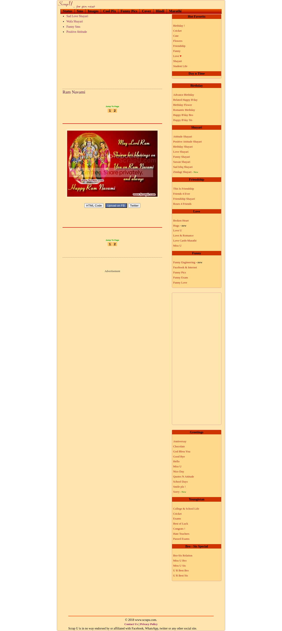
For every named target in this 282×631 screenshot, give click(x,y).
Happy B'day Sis (182, 120)
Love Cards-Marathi (185, 240)
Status (67, 11)
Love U (177, 230)
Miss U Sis (179, 565)
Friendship (179, 46)
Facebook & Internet (185, 267)
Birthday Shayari (183, 146)
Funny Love (180, 282)
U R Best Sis (180, 575)
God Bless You (181, 451)
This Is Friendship (183, 188)
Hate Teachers (181, 533)
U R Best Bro (181, 570)
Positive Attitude (76, 31)
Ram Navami (74, 92)
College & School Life (186, 508)
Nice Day (178, 471)
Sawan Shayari (181, 161)
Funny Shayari (181, 156)
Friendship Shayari (184, 198)
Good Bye (179, 456)
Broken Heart (181, 220)
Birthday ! (179, 25)
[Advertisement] (112, 60)
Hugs (179, 225)
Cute (176, 35)
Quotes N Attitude (183, 476)
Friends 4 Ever (181, 193)
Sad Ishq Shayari (183, 166)
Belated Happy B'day (185, 99)
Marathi (175, 11)
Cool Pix (109, 11)
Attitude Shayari (182, 136)
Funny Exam (180, 277)
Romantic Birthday (184, 110)
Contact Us (131, 624)
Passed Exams (181, 538)
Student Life (180, 66)
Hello (176, 461)
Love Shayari (181, 151)
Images (93, 11)
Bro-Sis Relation (182, 555)
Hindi (160, 11)
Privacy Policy (149, 624)
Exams (177, 518)
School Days (180, 481)
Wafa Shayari (74, 21)
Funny (176, 51)
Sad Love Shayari (77, 16)
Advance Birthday (183, 94)
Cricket (177, 30)
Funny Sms (73, 26)
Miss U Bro (180, 560)
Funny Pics (129, 11)
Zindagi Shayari (185, 172)
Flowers (177, 40)
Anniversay (179, 441)
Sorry (179, 491)
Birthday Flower (182, 104)
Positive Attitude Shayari (187, 141)
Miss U (177, 245)
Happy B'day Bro (183, 115)
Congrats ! (179, 528)
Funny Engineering (187, 262)
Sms (80, 11)
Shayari (177, 61)
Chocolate (179, 446)
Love (177, 56)
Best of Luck (180, 523)
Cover (146, 11)
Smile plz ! (179, 486)
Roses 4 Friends (182, 203)
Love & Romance (183, 235)
